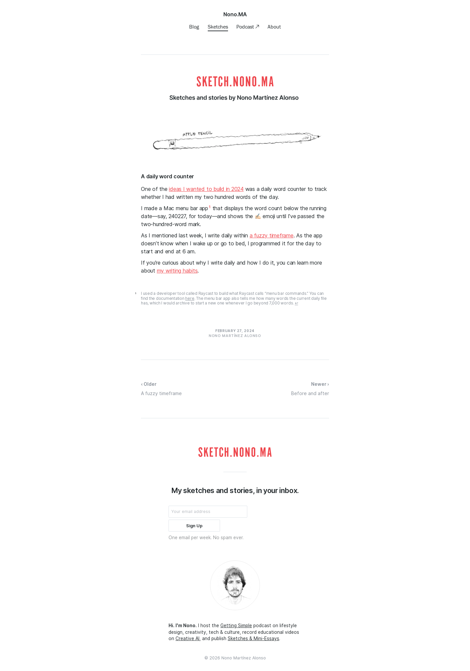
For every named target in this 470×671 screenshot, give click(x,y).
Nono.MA (235, 14)
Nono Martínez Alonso (243, 657)
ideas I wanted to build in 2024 (206, 189)
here (189, 298)
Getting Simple (236, 625)
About (274, 26)
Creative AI (187, 638)
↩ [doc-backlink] (296, 303)
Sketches (218, 26)
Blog (194, 26)
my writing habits (177, 270)
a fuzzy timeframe (272, 235)
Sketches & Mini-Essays (253, 638)
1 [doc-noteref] (209, 207)
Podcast (245, 26)
